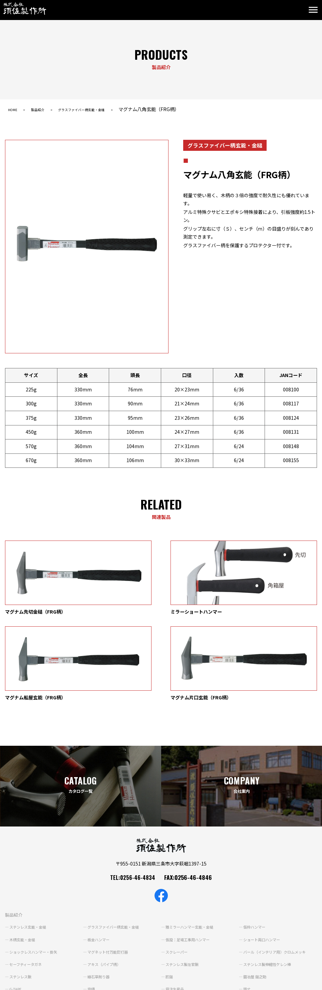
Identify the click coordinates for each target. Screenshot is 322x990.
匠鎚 (170, 892)
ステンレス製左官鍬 (184, 880)
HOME (14, 109)
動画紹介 (170, 935)
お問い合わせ (97, 946)
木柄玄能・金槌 (24, 855)
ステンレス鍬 (22, 892)
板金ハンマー (100, 855)
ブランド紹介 (19, 935)
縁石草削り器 (100, 892)
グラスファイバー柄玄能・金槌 (102, 109)
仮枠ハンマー (256, 842)
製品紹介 (45, 109)
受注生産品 (176, 904)
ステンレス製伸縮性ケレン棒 (270, 880)
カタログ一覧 (97, 935)
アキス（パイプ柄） (106, 880)
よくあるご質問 (21, 946)
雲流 (92, 917)
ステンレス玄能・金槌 (30, 842)
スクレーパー (178, 867)
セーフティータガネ (27, 880)
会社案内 (248, 935)
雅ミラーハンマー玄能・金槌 (192, 842)
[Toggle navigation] (314, 10)
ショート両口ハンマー (264, 855)
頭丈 (248, 904)
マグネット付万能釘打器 (110, 867)
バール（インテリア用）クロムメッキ (278, 867)
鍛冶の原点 (20, 917)
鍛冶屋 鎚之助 (256, 892)
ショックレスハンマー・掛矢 (36, 867)
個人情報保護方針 (21, 982)
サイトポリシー (60, 982)
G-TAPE (16, 904)
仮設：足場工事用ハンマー (190, 855)
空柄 (92, 904)
